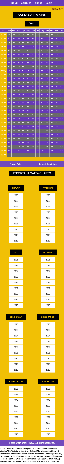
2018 (16, 241)
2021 (16, 224)
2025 (16, 201)
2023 (16, 212)
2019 (16, 235)
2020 (16, 229)
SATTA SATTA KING (32, 15)
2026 (16, 195)
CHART (38, 3)
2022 (16, 218)
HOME (14, 3)
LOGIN (49, 3)
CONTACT (26, 3)
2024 (16, 207)
